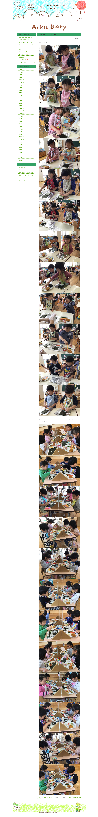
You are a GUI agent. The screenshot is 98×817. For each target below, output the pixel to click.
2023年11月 (21, 139)
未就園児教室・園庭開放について (26, 172)
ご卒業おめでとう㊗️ (23, 59)
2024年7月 (21, 121)
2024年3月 (21, 131)
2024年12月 (21, 108)
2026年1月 (21, 77)
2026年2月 (21, 74)
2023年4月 (21, 157)
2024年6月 (21, 123)
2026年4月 (21, 69)
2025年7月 (21, 92)
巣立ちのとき (22, 57)
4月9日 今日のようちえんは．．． (27, 42)
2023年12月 (21, 136)
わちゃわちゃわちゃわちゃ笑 (25, 37)
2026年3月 (21, 72)
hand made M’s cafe (23, 177)
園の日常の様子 (22, 167)
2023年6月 (21, 152)
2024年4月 (21, 129)
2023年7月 (21, 149)
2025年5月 (21, 98)
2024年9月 (21, 116)
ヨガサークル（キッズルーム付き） (27, 175)
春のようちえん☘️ (23, 51)
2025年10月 (21, 85)
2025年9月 (21, 87)
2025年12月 (21, 79)
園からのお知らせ (23, 170)
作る (20, 49)
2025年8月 (21, 90)
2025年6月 (21, 95)
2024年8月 (21, 118)
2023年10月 (21, 142)
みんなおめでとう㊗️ (23, 54)
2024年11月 (21, 110)
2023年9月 (21, 144)
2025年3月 (21, 103)
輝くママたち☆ (22, 180)
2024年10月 (21, 113)
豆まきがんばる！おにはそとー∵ (46, 797)
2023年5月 (21, 154)
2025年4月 (21, 100)
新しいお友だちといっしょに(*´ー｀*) (27, 45)
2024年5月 (21, 126)
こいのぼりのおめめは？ (24, 39)
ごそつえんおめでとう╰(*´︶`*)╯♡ (27, 62)
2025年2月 (21, 105)
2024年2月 (21, 134)
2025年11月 (21, 82)
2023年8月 (21, 147)
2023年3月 (21, 160)
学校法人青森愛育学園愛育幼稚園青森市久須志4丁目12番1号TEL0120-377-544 (18, 2)
